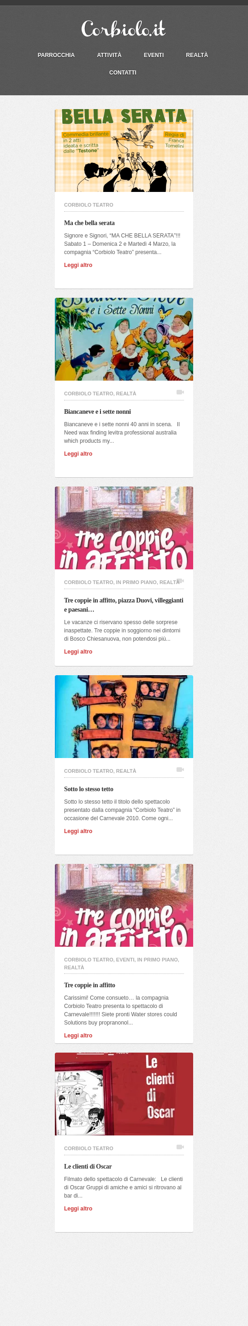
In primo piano (136, 582)
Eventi (154, 55)
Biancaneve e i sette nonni (100, 411)
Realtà (197, 55)
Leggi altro (81, 265)
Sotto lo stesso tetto (91, 789)
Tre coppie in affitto (92, 985)
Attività (109, 55)
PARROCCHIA (56, 55)
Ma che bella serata (92, 223)
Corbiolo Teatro (88, 205)
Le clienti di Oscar (90, 1166)
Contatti (122, 72)
